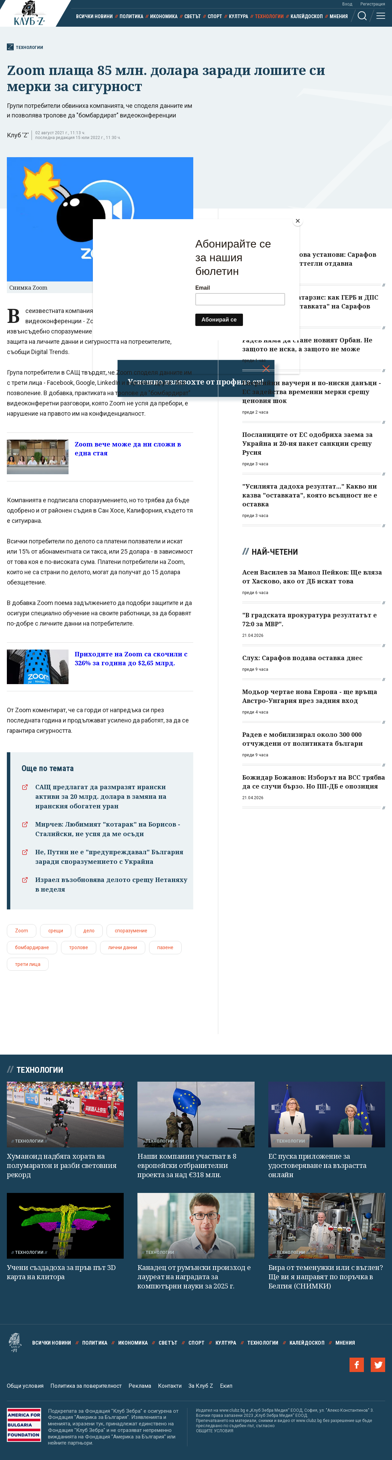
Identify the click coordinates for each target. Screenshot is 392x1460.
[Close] (298, 221)
